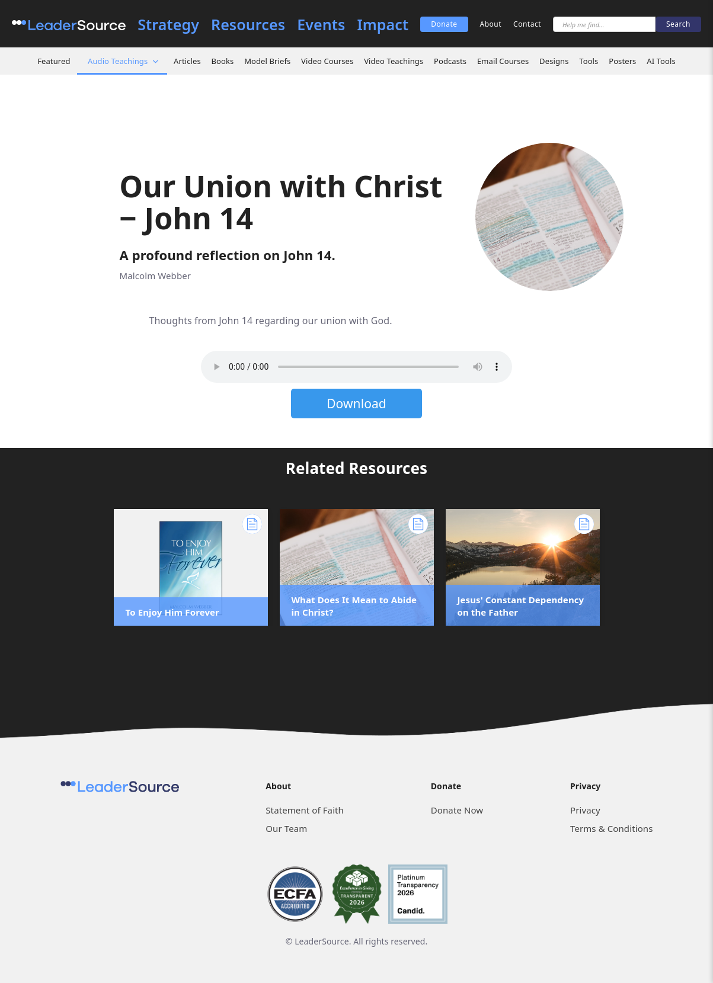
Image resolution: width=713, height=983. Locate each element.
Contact (527, 24)
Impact (382, 25)
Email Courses (503, 61)
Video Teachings (393, 61)
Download (356, 403)
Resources (248, 25)
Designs (553, 61)
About (491, 24)
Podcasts (450, 61)
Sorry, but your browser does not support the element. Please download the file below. (356, 367)
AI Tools (661, 61)
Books (223, 61)
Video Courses (327, 61)
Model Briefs (267, 61)
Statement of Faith (305, 810)
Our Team (286, 828)
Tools (588, 61)
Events (321, 25)
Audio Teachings (118, 61)
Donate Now (457, 810)
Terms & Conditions (611, 828)
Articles (187, 61)
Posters (622, 61)
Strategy (168, 25)
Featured (53, 61)
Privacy (585, 810)
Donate (444, 24)
